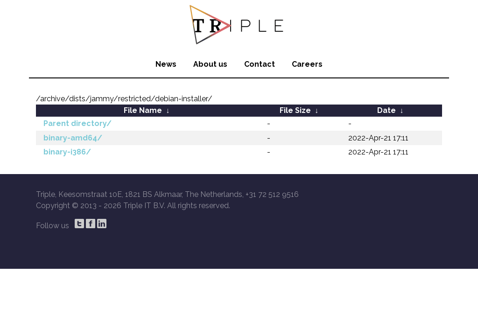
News (165, 64)
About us (210, 64)
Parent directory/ (77, 123)
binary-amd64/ (72, 137)
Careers (307, 64)
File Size (295, 110)
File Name (143, 110)
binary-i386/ (67, 151)
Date (386, 110)
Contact (259, 64)
